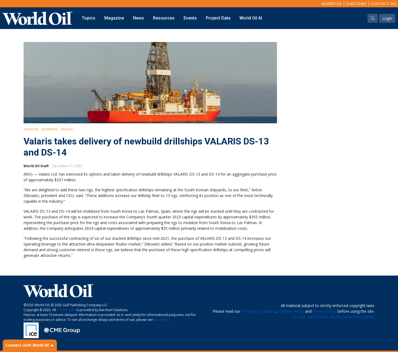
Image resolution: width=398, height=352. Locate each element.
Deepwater (49, 129)
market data (66, 310)
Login (387, 18)
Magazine (114, 18)
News (138, 18)
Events (190, 18)
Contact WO (384, 3)
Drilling (66, 129)
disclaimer (162, 319)
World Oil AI (250, 18)
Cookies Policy (291, 311)
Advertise (332, 3)
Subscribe (356, 3)
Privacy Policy (325, 311)
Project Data (218, 18)
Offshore (31, 129)
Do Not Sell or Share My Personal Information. (333, 316)
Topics (88, 18)
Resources (164, 18)
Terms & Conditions (258, 311)
